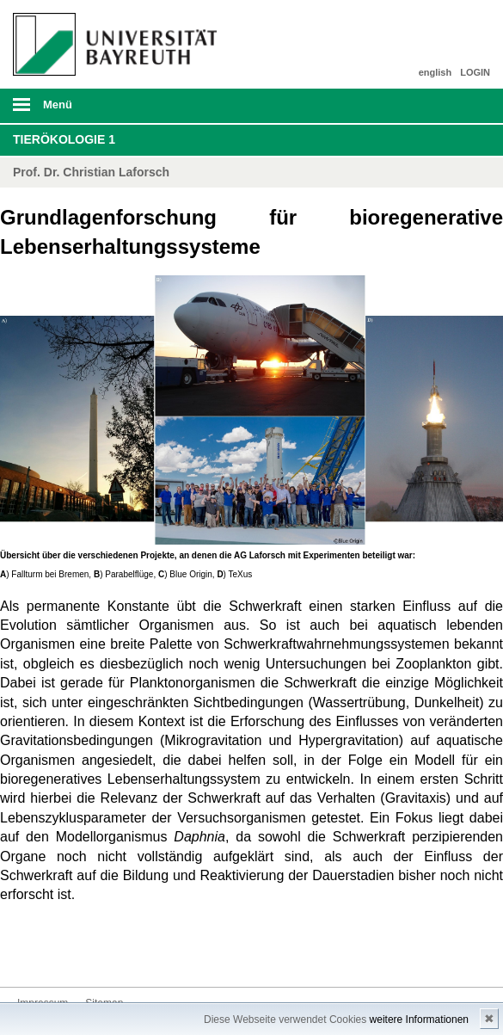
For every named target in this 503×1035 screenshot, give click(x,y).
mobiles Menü (111, 110)
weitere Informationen (419, 1019)
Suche (443, 105)
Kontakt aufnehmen (30, 954)
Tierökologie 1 (64, 139)
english (435, 72)
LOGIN (475, 72)
